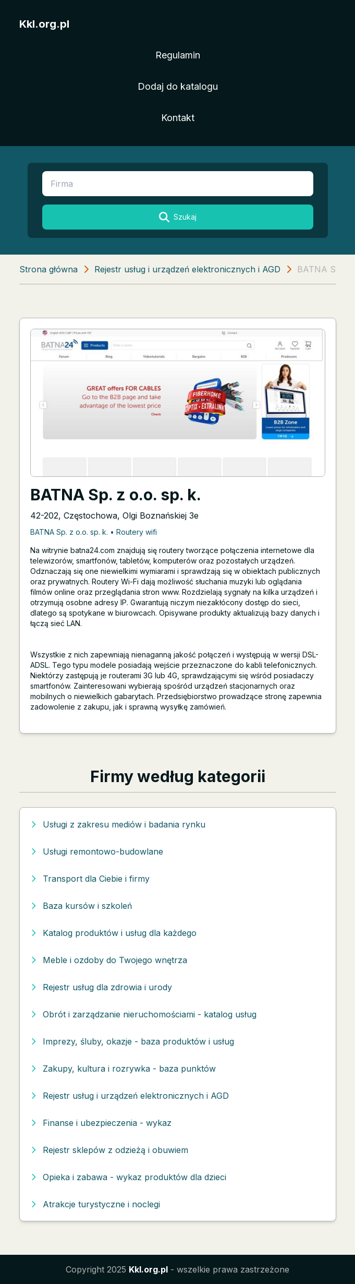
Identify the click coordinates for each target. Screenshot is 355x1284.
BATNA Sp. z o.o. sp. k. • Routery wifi (93, 531)
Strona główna (48, 269)
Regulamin (177, 55)
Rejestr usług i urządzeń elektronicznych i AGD (187, 269)
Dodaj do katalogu (178, 86)
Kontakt (177, 117)
